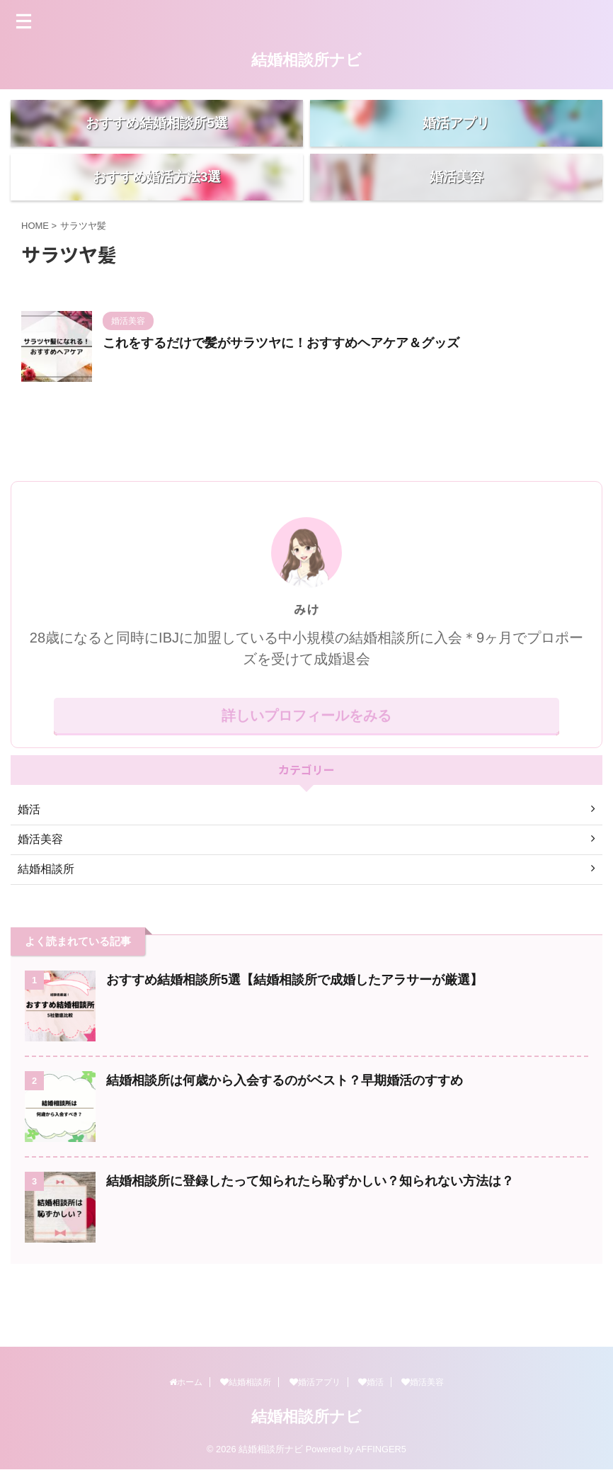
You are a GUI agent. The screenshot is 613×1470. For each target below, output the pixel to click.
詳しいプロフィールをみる (306, 763)
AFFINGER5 (380, 1449)
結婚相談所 (245, 1383)
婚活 (371, 1383)
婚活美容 (422, 1383)
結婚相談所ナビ (306, 60)
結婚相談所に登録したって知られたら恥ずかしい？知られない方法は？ (310, 1229)
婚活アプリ (315, 1383)
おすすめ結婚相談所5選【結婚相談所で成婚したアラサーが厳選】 (294, 1028)
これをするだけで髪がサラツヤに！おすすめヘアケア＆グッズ (281, 391)
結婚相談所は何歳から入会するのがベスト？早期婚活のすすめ (284, 1128)
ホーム (185, 1383)
